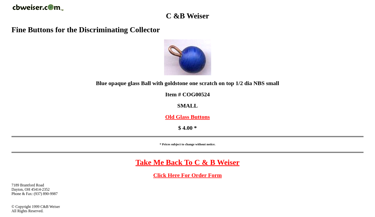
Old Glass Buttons (187, 117)
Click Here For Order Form (187, 175)
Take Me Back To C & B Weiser (188, 162)
